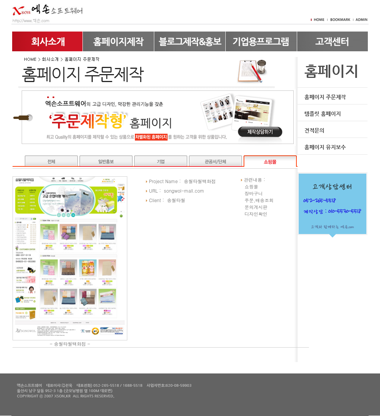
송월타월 (176, 200)
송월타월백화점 (70, 343)
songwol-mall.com (184, 190)
